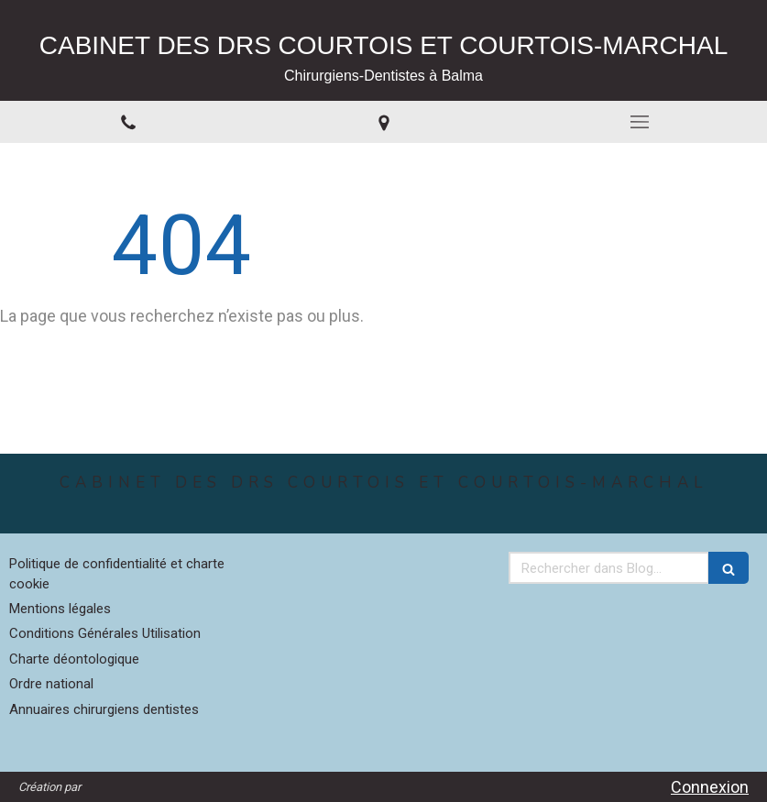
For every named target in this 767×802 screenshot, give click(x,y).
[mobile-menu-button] (639, 122)
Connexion (710, 787)
